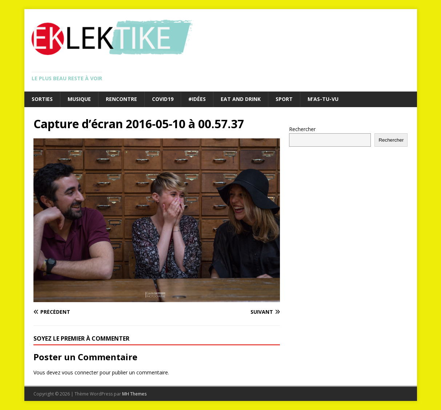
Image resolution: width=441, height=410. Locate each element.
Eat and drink (241, 99)
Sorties (42, 99)
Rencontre (121, 99)
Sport (284, 99)
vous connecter (80, 372)
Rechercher (302, 129)
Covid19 (162, 99)
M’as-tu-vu (323, 99)
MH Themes (134, 394)
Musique (79, 99)
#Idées (197, 99)
